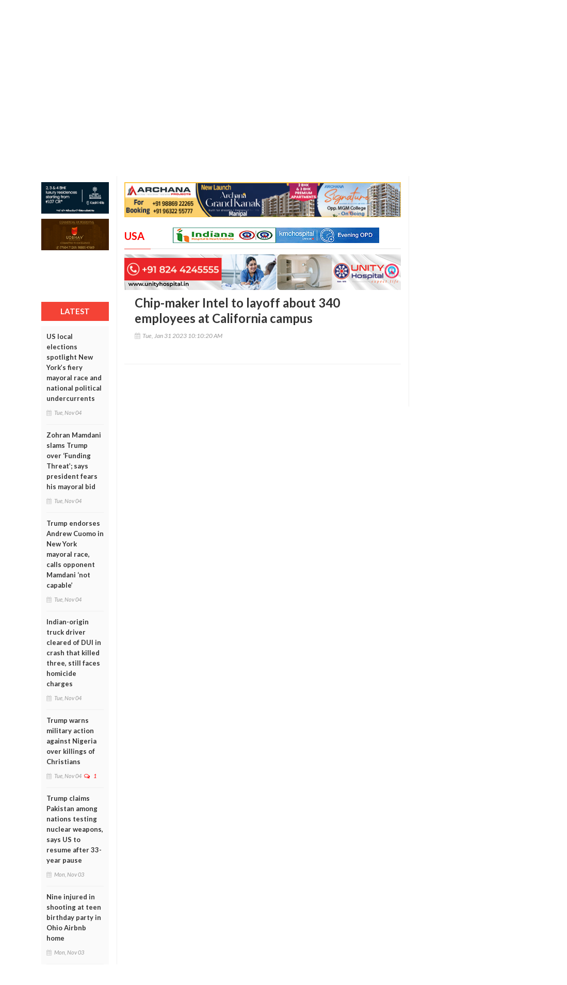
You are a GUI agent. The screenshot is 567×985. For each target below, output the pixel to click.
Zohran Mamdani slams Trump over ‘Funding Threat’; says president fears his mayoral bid (73, 461)
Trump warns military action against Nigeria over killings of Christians (71, 741)
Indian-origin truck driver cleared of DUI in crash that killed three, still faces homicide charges (73, 653)
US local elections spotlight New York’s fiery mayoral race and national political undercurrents (74, 367)
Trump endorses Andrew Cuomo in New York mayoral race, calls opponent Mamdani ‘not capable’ (75, 554)
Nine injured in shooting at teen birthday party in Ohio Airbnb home (73, 917)
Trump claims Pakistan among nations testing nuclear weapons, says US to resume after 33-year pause (74, 829)
